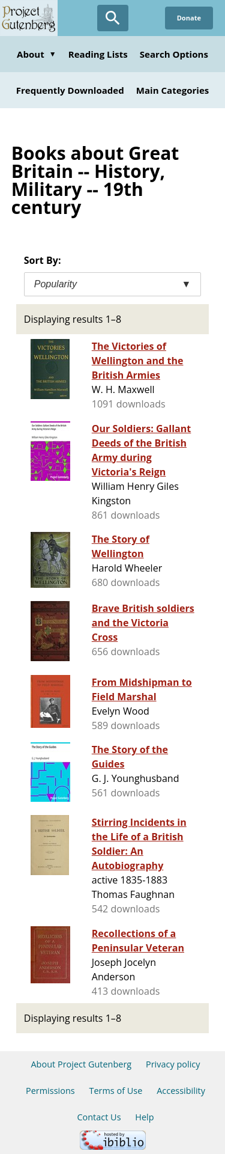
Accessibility (181, 1090)
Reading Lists (98, 54)
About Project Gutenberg (81, 1064)
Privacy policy (173, 1064)
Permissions (50, 1090)
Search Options (174, 54)
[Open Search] (112, 18)
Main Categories (172, 90)
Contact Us (99, 1117)
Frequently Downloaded (70, 90)
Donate (189, 17)
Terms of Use (115, 1090)
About (36, 54)
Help (144, 1117)
